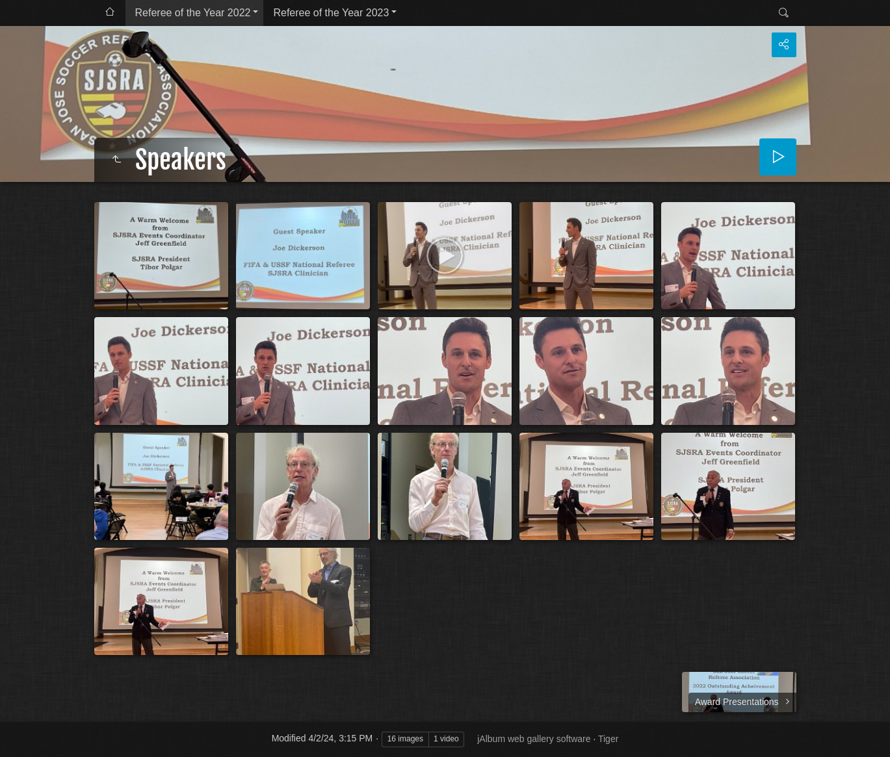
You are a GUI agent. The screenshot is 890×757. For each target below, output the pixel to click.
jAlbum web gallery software (533, 739)
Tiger (608, 739)
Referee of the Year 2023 (331, 12)
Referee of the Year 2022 (193, 12)
